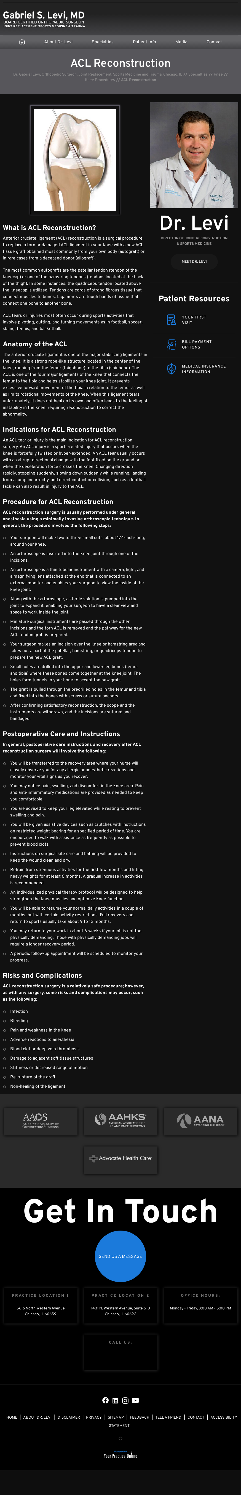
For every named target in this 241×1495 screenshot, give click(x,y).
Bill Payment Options (197, 345)
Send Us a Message (120, 1257)
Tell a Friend (168, 1417)
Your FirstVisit (194, 320)
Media (181, 42)
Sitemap (116, 1417)
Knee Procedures (100, 80)
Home (11, 1417)
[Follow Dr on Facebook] (105, 1400)
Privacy (94, 1417)
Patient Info (144, 42)
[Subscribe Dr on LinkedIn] (115, 1400)
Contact (214, 42)
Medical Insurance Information (204, 369)
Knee (218, 74)
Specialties (103, 42)
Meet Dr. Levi (194, 261)
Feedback (139, 1417)
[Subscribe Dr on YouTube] (135, 1400)
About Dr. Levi (58, 42)
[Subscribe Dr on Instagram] (125, 1400)
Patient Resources (194, 299)
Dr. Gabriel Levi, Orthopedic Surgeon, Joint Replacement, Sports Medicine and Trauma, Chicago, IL (97, 74)
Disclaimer (69, 1417)
